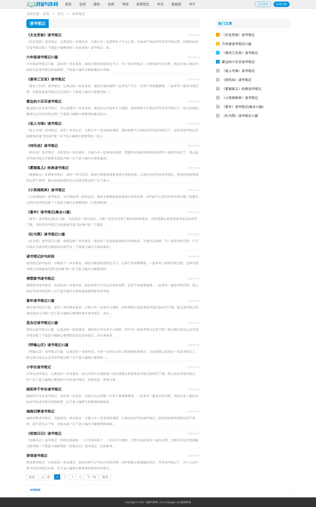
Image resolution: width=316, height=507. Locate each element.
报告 (96, 4)
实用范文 (142, 4)
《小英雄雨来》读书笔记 (240, 98)
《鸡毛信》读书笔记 (236, 80)
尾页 (105, 477)
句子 (192, 4)
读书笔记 (78, 14)
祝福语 (176, 4)
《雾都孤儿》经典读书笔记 (241, 89)
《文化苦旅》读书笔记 (238, 35)
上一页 (45, 477)
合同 (111, 4)
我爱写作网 (152, 502)
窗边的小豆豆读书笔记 (238, 62)
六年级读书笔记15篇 (236, 44)
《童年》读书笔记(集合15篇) (243, 107)
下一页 (91, 477)
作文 (160, 4)
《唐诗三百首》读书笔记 (240, 53)
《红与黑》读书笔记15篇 (240, 115)
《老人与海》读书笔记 (238, 71)
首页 (68, 4)
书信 (125, 4)
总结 (82, 4)
